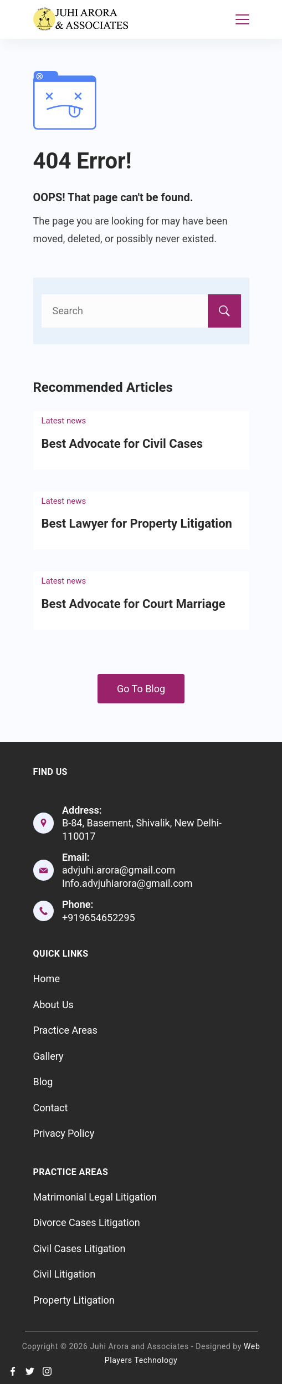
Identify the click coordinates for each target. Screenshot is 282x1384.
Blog (43, 1081)
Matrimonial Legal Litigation (95, 1197)
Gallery (48, 1056)
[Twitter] (29, 1371)
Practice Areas (65, 1030)
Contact (50, 1108)
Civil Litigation (64, 1274)
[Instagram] (47, 1371)
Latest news (64, 421)
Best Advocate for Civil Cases (122, 444)
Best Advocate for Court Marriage (133, 604)
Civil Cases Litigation (79, 1248)
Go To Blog (141, 688)
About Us (53, 1004)
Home (46, 978)
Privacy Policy (64, 1133)
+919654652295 (98, 917)
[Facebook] (12, 1371)
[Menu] (242, 19)
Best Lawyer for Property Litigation (137, 523)
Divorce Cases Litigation (86, 1222)
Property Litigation (74, 1300)
